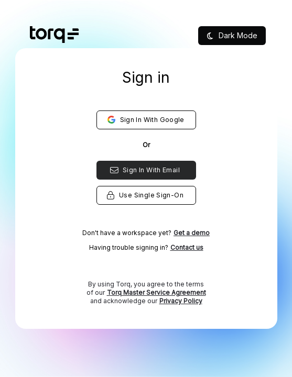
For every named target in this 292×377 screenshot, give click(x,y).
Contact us (186, 247)
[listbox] (146, 204)
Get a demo (192, 233)
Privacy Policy (180, 301)
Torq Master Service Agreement (156, 292)
